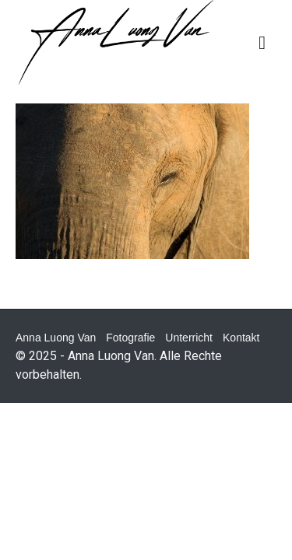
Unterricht (189, 337)
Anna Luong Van (56, 337)
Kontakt (241, 337)
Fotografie (130, 337)
